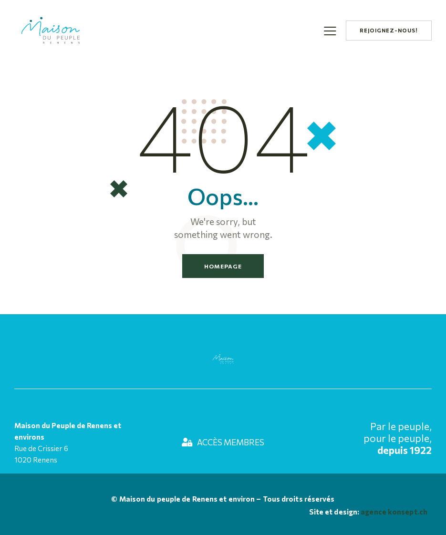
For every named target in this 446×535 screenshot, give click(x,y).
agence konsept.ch (393, 511)
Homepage (223, 266)
